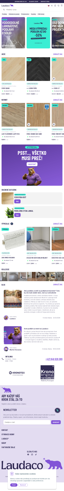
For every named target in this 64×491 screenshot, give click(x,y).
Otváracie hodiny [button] (8, 434)
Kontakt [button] (5, 430)
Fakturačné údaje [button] (8, 447)
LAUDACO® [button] (5, 439)
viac (17, 201)
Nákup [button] (4, 443)
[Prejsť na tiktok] (35, 454)
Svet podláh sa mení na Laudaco (36, 329)
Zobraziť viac (57, 54)
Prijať (14, 485)
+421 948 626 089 (54, 359)
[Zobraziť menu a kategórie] (61, 5)
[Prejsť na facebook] (28, 454)
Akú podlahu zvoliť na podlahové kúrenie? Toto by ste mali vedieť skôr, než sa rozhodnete (42, 292)
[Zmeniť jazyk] (48, 5)
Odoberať (56, 422)
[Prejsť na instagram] (32, 454)
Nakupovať (32, 164)
